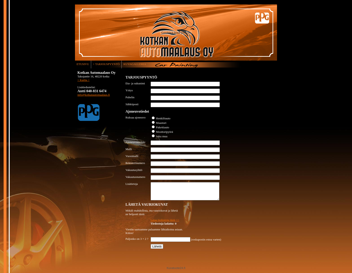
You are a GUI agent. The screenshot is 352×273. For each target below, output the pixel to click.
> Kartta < (83, 80)
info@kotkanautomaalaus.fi (93, 94)
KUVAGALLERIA (134, 64)
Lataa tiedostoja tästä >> (165, 223)
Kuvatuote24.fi (176, 271)
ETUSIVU (83, 64)
